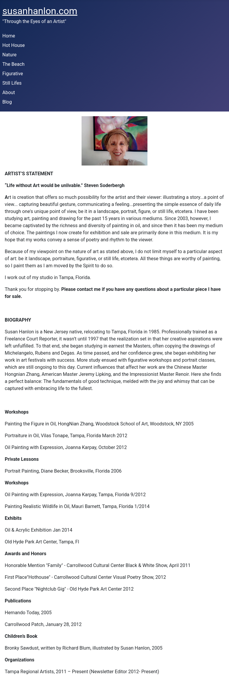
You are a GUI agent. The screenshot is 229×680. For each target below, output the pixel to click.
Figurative (12, 73)
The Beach (13, 64)
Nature (9, 55)
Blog (7, 102)
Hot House (13, 45)
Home (8, 36)
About (8, 92)
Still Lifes (12, 83)
